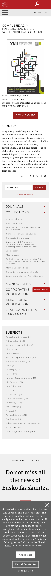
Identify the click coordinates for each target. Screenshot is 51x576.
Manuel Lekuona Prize (17, 268)
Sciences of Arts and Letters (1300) (23, 423)
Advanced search (25, 194)
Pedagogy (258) (14, 403)
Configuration (25, 571)
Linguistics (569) (13, 386)
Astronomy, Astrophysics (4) (19, 345)
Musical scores (13, 255)
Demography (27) (14, 353)
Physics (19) (11, 411)
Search (39, 187)
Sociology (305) (14, 427)
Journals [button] (25, 206)
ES (39, 12)
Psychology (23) (13, 419)
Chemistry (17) (13, 349)
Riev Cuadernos (14, 223)
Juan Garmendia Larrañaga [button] (25, 312)
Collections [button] (25, 212)
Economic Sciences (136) (18, 361)
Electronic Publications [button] (25, 302)
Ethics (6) (10, 366)
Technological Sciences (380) (20, 431)
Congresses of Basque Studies (21, 234)
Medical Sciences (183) (17, 398)
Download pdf (25, 115)
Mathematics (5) (14, 394)
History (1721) (12, 374)
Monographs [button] (25, 284)
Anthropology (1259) (16, 341)
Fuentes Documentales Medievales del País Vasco (23, 228)
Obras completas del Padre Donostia (24, 276)
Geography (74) (13, 370)
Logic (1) (10, 390)
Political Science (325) (17, 415)
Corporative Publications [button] (25, 292)
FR (42, 12)
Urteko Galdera (14, 219)
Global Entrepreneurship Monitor (22, 272)
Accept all (25, 554)
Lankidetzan (12, 251)
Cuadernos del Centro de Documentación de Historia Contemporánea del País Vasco (22, 244)
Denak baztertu (25, 564)
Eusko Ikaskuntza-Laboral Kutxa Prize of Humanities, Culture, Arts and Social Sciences (25, 261)
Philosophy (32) (13, 407)
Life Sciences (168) (15, 382)
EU (35, 12)
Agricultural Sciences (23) (18, 337)
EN (46, 12)
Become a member (41, 290)
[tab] (25, 206)
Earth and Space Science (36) (21, 357)
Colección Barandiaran (18, 238)
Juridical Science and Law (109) (21, 378)
